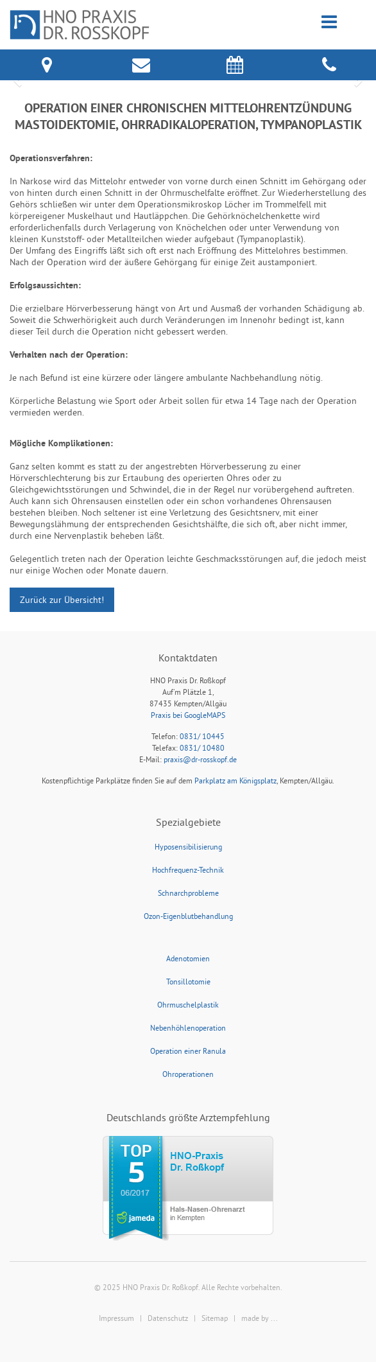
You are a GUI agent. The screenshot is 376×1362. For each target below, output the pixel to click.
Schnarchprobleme (188, 893)
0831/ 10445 (202, 736)
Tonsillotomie (188, 981)
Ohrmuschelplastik (188, 1004)
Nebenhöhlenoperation (188, 1028)
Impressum (116, 1318)
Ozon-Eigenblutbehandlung (188, 916)
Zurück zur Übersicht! (62, 600)
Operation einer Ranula (188, 1051)
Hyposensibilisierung (188, 846)
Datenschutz (168, 1318)
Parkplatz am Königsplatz (235, 780)
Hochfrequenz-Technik (188, 870)
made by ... (259, 1318)
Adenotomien (188, 958)
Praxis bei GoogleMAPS (188, 715)
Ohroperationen (188, 1074)
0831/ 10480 (202, 748)
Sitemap (214, 1318)
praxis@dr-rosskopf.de (200, 759)
